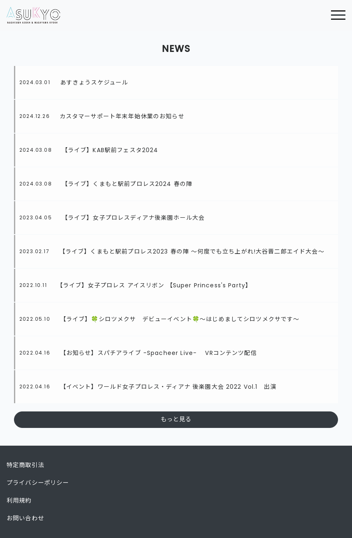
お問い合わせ (25, 518)
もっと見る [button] (176, 419)
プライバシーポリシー (38, 483)
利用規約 (19, 500)
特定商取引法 (25, 465)
